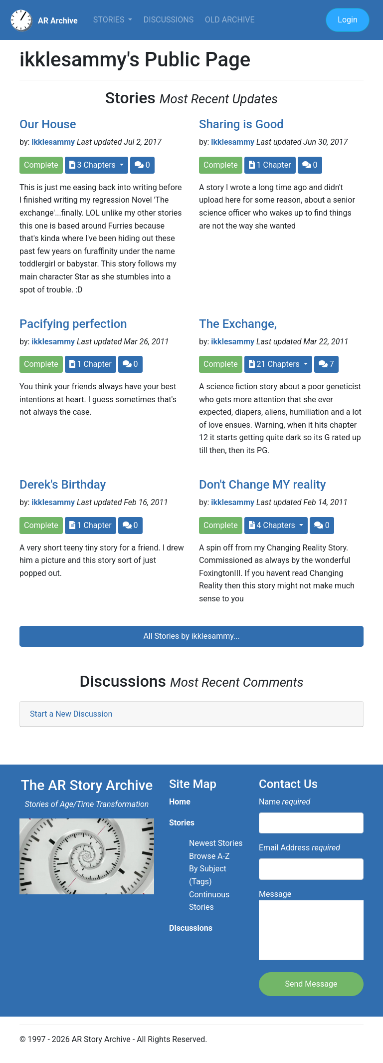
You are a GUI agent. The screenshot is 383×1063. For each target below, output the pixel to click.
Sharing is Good (241, 124)
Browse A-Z (209, 856)
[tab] (191, 714)
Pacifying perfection (73, 324)
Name (284, 801)
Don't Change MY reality (262, 485)
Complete (41, 165)
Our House (47, 124)
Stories (110, 19)
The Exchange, (238, 324)
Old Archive (230, 19)
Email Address (299, 847)
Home (180, 801)
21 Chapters (275, 364)
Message (311, 925)
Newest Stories (216, 843)
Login (347, 19)
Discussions (168, 19)
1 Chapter (270, 165)
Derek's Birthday (62, 485)
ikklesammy (53, 142)
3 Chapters (93, 165)
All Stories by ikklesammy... (191, 636)
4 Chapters (273, 525)
